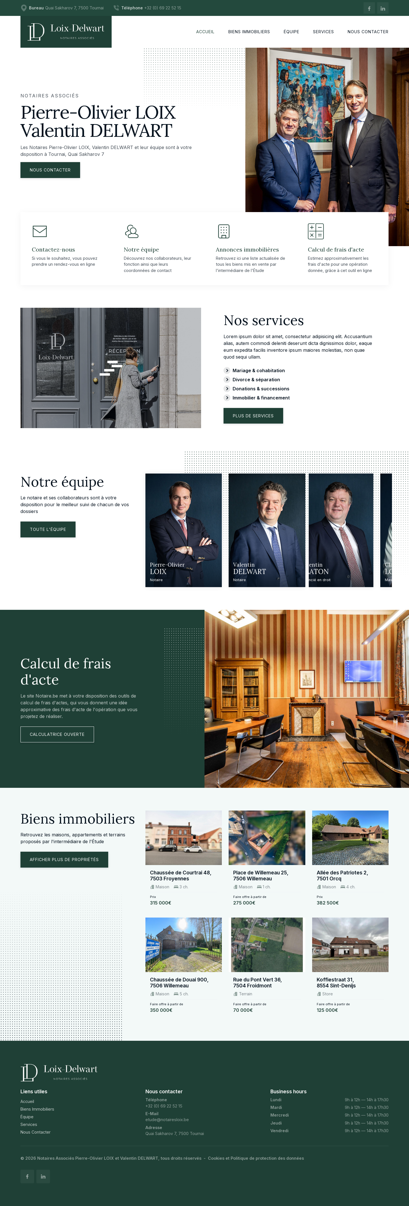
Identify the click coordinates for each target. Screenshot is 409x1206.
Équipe (27, 1116)
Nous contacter (50, 170)
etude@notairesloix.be (167, 1119)
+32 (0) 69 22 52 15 (163, 1106)
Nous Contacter (35, 1132)
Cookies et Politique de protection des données (256, 1158)
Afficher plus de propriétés (64, 859)
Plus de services (253, 415)
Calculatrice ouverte (57, 734)
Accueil (27, 1101)
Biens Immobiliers (37, 1109)
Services (28, 1124)
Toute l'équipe (48, 529)
